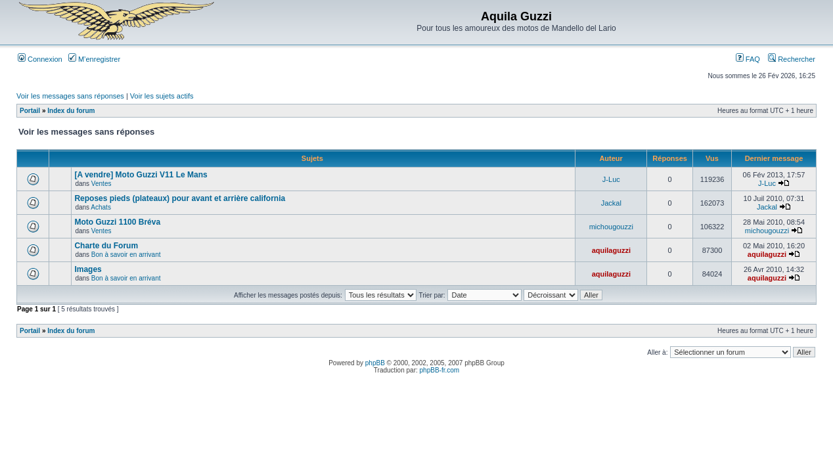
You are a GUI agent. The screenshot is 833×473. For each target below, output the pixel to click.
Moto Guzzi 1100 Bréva (117, 222)
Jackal (611, 203)
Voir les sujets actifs (162, 96)
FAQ (748, 59)
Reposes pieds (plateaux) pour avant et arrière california (179, 198)
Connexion (40, 59)
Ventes (101, 183)
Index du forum (71, 110)
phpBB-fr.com (440, 370)
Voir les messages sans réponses (70, 96)
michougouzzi (611, 227)
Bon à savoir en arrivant (126, 254)
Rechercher (791, 59)
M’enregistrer (94, 59)
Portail (30, 110)
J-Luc (611, 179)
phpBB (375, 363)
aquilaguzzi (611, 250)
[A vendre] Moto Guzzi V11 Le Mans (140, 174)
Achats (101, 207)
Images (87, 269)
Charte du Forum (106, 245)
